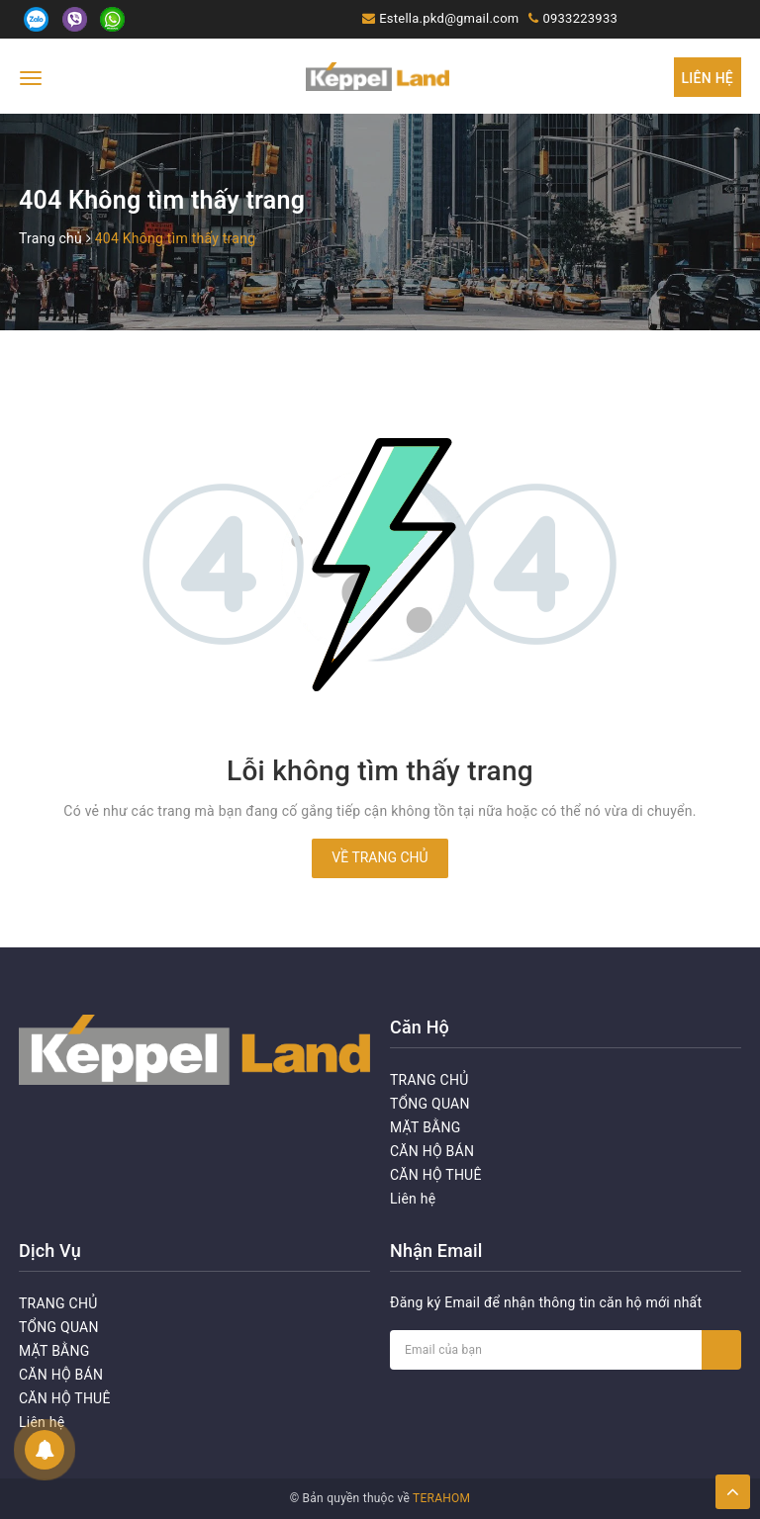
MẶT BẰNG (425, 1127)
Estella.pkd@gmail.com (449, 18)
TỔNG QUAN (430, 1104)
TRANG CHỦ (429, 1080)
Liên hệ (707, 78)
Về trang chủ (380, 857)
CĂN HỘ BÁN (432, 1151)
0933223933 (580, 18)
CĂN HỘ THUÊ (436, 1175)
